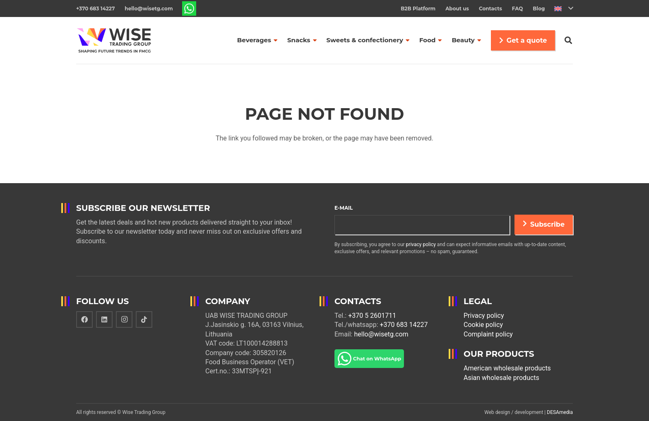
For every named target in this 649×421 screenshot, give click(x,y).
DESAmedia (560, 412)
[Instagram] (124, 319)
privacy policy (421, 244)
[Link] (189, 8)
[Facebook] (84, 319)
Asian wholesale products (501, 378)
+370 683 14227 (404, 325)
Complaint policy (488, 334)
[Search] (568, 40)
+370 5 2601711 (372, 315)
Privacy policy (484, 315)
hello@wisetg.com (381, 334)
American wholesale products (507, 368)
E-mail (343, 208)
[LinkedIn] (104, 319)
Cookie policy (483, 325)
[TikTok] (144, 319)
